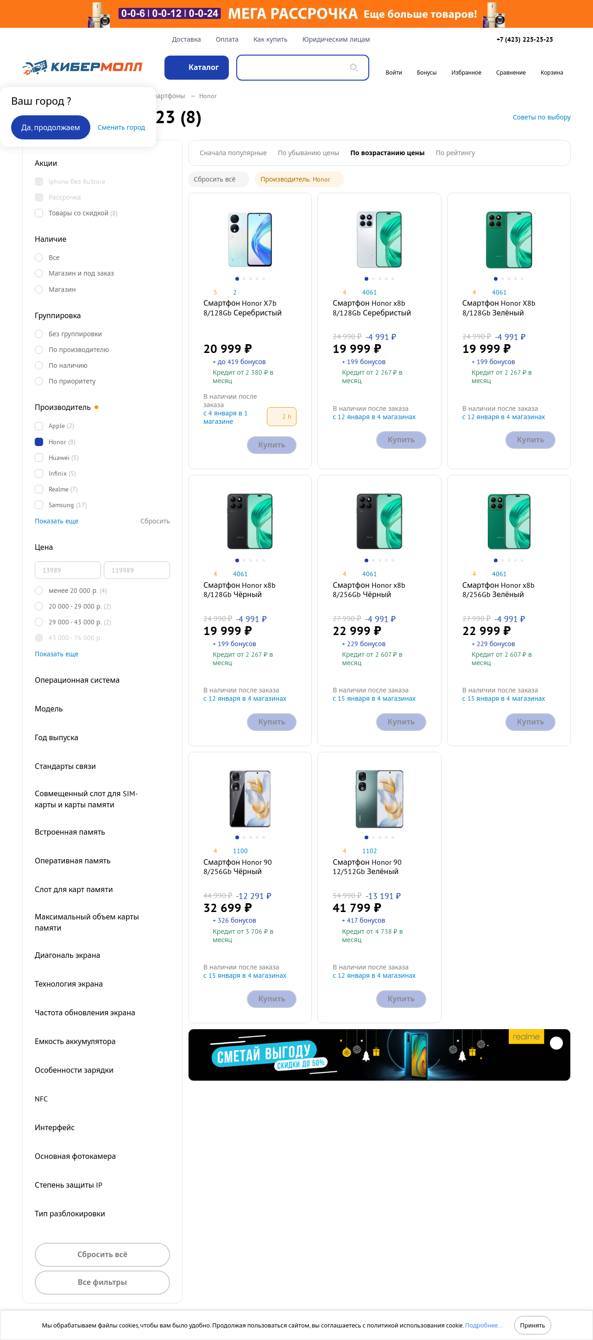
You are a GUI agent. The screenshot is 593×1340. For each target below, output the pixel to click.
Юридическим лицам (336, 39)
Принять (532, 1325)
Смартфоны (172, 96)
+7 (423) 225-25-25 (525, 39)
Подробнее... (484, 1325)
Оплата (227, 39)
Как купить (270, 39)
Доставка (186, 39)
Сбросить (155, 521)
